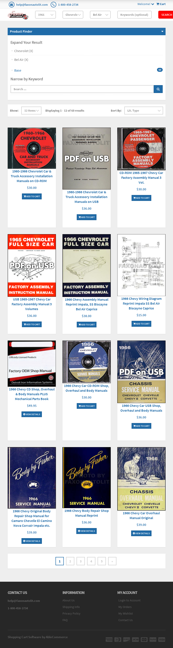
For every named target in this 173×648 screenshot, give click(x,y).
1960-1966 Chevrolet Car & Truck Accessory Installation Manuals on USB (86, 197)
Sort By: (116, 110)
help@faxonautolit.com (32, 5)
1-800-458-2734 (68, 5)
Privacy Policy (71, 613)
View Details (31, 414)
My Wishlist (125, 613)
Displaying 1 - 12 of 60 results (64, 110)
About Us (68, 600)
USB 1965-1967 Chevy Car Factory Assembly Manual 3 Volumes (32, 304)
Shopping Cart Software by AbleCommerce (38, 637)
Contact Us (125, 620)
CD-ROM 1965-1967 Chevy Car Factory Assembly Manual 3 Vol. (141, 177)
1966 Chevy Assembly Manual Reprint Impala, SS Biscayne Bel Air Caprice (86, 304)
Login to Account (129, 600)
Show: (14, 110)
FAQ (65, 620)
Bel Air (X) (21, 59)
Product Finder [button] (21, 31)
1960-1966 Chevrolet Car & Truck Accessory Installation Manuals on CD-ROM (32, 176)
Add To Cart (32, 196)
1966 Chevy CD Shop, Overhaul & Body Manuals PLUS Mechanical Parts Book (32, 394)
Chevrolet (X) (23, 51)
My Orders (125, 607)
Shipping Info (71, 607)
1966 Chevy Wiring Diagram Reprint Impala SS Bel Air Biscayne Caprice (141, 303)
